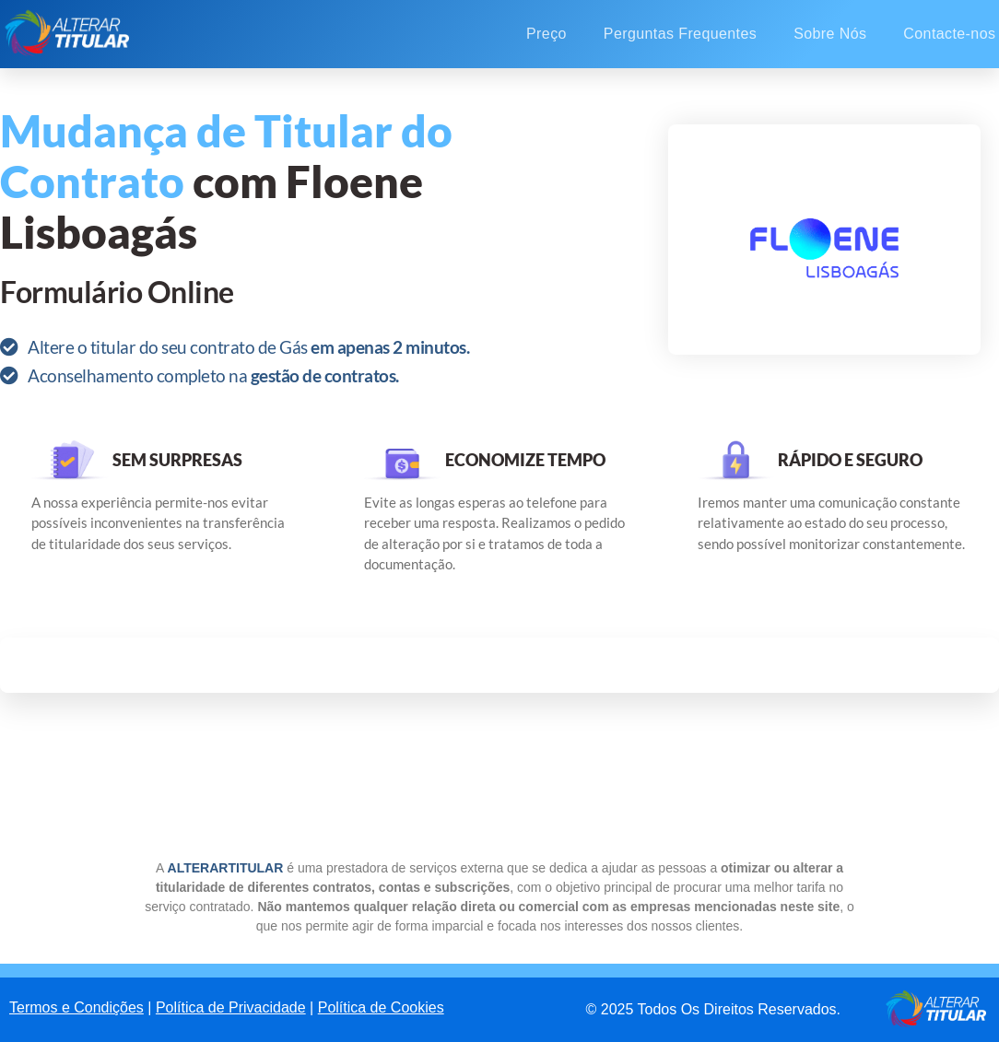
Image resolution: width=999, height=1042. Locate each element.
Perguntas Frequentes (680, 33)
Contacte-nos (949, 33)
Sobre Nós (829, 33)
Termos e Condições (76, 1007)
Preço (546, 33)
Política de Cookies (381, 1007)
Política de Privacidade (231, 1007)
